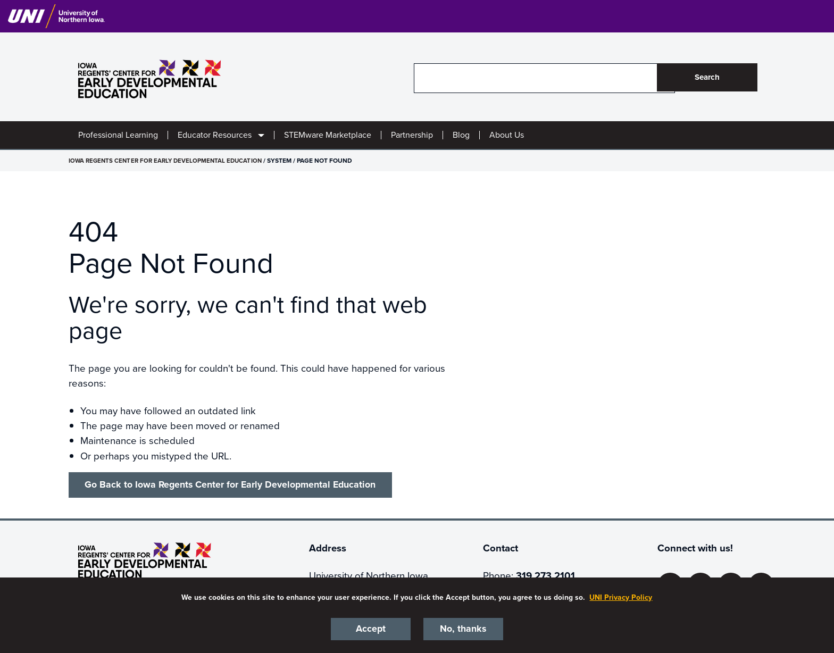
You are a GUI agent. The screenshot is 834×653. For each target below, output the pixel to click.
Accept (370, 628)
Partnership (412, 135)
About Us (506, 135)
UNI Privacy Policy (620, 596)
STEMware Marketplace (327, 135)
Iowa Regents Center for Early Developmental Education (169, 160)
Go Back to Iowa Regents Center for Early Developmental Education (238, 485)
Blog (461, 135)
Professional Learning (118, 135)
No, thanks (463, 628)
